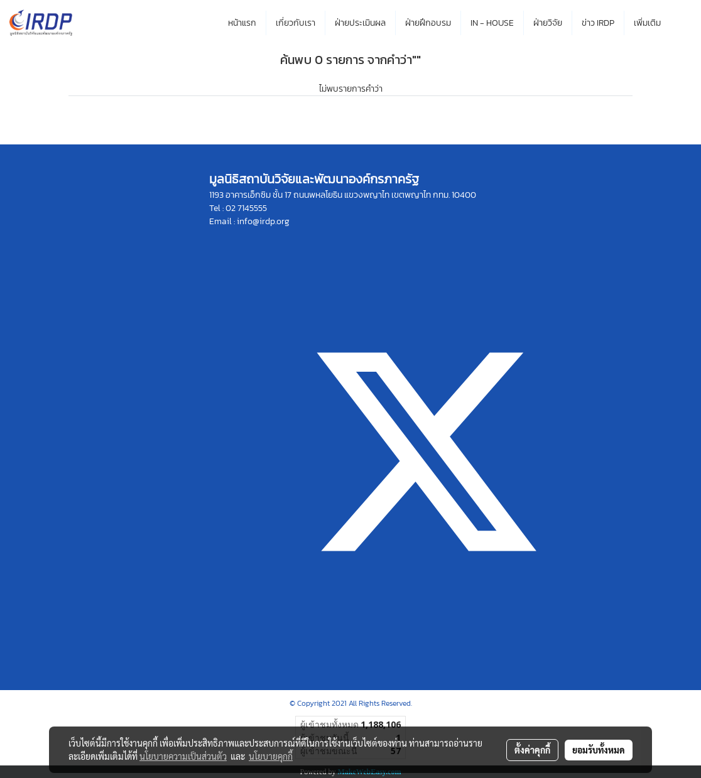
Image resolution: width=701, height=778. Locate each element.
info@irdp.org (263, 221)
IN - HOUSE (492, 23)
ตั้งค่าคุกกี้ (532, 749)
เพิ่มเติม (647, 23)
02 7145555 (246, 208)
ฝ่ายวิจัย (547, 23)
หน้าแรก (242, 23)
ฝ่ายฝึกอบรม (428, 23)
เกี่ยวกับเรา (295, 23)
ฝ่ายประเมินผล (360, 23)
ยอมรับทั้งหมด (598, 749)
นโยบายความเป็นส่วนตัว (183, 756)
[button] (682, 23)
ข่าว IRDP (598, 23)
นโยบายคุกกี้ (271, 756)
